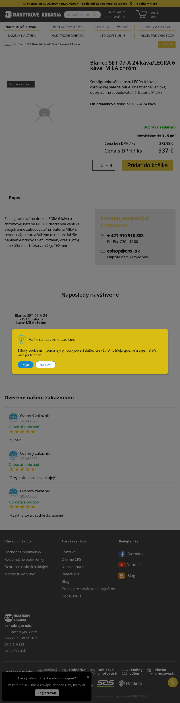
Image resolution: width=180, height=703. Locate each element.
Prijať (25, 365)
